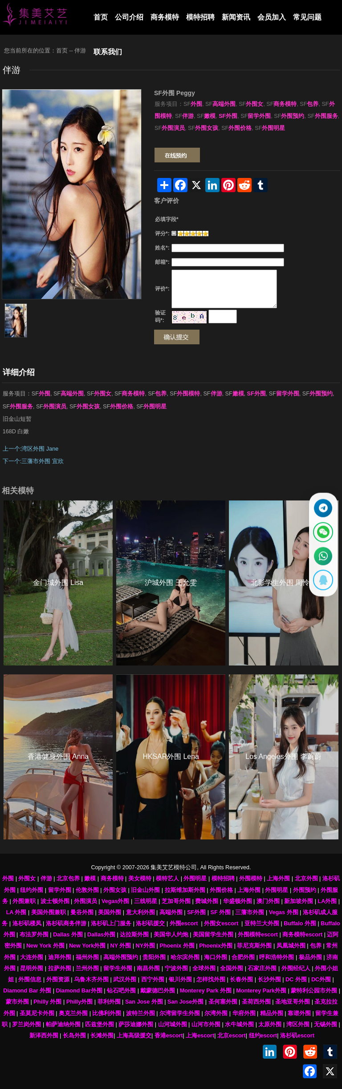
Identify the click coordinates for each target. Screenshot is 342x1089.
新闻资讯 (236, 17)
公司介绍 (129, 17)
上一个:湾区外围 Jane (30, 449)
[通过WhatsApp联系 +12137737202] (322, 557)
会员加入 (271, 17)
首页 (101, 17)
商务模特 (165, 17)
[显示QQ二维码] (322, 583)
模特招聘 (200, 17)
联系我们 (108, 52)
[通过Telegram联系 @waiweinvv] (322, 505)
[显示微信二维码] (322, 531)
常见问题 (307, 17)
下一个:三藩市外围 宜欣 (33, 461)
